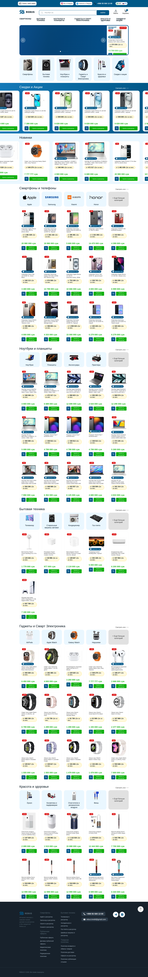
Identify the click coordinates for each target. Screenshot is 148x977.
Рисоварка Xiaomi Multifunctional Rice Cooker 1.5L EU (49, 553)
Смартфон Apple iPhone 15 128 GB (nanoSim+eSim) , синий (95, 111)
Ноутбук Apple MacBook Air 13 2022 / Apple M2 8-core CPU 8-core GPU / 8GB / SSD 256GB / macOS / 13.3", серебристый (118, 390)
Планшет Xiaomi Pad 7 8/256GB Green (51, 435)
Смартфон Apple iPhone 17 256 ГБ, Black (96, 229)
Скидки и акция (120, 20)
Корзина (126, 12)
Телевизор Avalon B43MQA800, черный (95, 552)
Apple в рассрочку (46, 917)
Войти (116, 12)
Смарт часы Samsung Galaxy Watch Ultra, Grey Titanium (35, 162)
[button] (103, 40)
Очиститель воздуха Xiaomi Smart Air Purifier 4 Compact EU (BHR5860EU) (51, 833)
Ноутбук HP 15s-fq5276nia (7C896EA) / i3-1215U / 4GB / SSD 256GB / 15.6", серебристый (29, 436)
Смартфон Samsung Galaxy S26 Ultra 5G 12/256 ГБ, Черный (50, 230)
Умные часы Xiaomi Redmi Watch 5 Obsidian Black (29, 759)
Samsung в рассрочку (47, 920)
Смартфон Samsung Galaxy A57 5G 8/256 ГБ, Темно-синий (118, 321)
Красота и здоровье (105, 20)
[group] (29, 199)
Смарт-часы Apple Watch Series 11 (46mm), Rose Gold (118, 759)
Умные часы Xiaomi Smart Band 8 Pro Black (96, 713)
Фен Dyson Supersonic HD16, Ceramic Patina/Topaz (118, 879)
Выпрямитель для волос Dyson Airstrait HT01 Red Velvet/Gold (96, 879)
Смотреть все (120, 88)
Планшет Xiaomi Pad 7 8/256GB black (95, 435)
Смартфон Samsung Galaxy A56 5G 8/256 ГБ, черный (73, 230)
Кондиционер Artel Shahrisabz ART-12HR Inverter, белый (117, 553)
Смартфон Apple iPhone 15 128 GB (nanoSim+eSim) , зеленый (65, 111)
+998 (103, 4)
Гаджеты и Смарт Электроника (82, 20)
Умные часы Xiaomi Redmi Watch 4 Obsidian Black (73, 759)
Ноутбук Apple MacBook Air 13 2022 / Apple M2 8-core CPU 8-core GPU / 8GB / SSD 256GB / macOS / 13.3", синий (73, 390)
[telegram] (115, 914)
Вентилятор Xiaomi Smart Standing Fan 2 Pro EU (29, 553)
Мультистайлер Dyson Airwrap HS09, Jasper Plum (28, 879)
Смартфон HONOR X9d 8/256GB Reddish (118, 229)
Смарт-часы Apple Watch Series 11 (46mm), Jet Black (29, 714)
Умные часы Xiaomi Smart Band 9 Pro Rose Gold (51, 714)
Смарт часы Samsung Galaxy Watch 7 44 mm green (51, 668)
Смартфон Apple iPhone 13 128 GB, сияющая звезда (35, 111)
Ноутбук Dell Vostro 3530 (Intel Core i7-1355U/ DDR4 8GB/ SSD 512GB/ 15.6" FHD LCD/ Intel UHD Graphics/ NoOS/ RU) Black (29, 482)
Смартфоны (25, 19)
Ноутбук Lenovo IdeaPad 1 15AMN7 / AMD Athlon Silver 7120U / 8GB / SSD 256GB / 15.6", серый (66, 163)
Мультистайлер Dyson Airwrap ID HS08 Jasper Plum (118, 833)
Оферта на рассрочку (68, 956)
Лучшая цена (112, 28)
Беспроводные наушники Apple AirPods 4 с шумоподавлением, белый (118, 668)
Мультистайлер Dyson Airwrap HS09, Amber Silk (73, 878)
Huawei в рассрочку (47, 927)
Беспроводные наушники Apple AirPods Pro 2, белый (74, 668)
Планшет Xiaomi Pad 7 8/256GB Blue (73, 435)
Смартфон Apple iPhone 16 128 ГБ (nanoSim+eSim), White (73, 276)
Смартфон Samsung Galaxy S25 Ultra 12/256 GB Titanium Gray (116, 41)
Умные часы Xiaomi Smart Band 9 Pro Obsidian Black (72, 714)
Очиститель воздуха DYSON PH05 (95, 832)
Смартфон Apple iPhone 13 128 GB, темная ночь (118, 275)
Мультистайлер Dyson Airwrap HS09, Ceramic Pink (51, 879)
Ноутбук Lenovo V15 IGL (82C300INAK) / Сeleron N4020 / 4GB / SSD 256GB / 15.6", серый (96, 390)
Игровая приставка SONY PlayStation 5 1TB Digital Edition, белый (29, 599)
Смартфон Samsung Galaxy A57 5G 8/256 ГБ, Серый (96, 321)
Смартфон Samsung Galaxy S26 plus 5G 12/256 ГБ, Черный (72, 321)
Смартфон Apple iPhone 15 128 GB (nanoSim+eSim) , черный (125, 111)
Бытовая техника (41, 20)
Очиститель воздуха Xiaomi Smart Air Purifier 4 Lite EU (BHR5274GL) (29, 833)
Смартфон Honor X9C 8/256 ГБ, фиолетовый (95, 275)
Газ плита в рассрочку (68, 929)
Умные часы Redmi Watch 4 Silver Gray (94, 758)
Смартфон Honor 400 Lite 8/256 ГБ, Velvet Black (28, 276)
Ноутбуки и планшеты (59, 20)
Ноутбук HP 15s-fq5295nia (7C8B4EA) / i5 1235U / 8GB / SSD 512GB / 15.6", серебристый (96, 163)
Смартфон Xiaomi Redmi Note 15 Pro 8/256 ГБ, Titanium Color (29, 321)
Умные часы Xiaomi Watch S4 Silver (117, 713)
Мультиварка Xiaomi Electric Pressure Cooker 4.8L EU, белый (73, 553)
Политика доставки (67, 952)
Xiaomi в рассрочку (46, 923)
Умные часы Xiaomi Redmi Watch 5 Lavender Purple (51, 759)
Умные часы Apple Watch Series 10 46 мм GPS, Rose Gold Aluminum (29, 668)
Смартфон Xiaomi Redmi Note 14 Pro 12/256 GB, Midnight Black (51, 321)
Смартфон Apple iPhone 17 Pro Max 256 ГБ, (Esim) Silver (125, 162)
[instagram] (122, 914)
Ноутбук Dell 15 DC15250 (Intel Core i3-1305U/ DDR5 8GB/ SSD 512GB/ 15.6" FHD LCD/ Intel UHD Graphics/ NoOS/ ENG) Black (96, 482)
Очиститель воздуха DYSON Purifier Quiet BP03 (72, 833)
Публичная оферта (46, 937)
